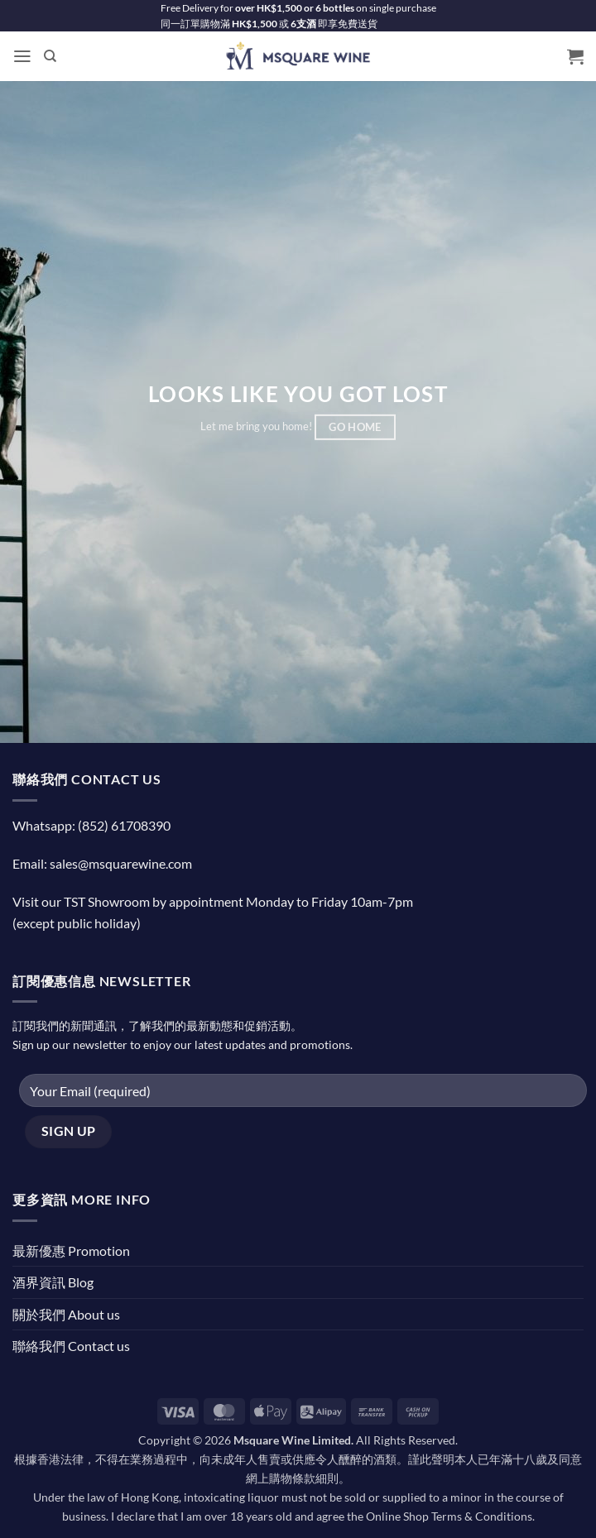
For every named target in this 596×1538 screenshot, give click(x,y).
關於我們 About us (66, 1314)
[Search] (50, 56)
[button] (22, 56)
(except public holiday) (76, 923)
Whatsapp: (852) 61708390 (91, 825)
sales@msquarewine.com (121, 863)
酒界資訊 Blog (53, 1282)
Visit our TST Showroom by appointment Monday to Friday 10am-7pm (212, 901)
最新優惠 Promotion (71, 1250)
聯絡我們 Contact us (71, 1346)
